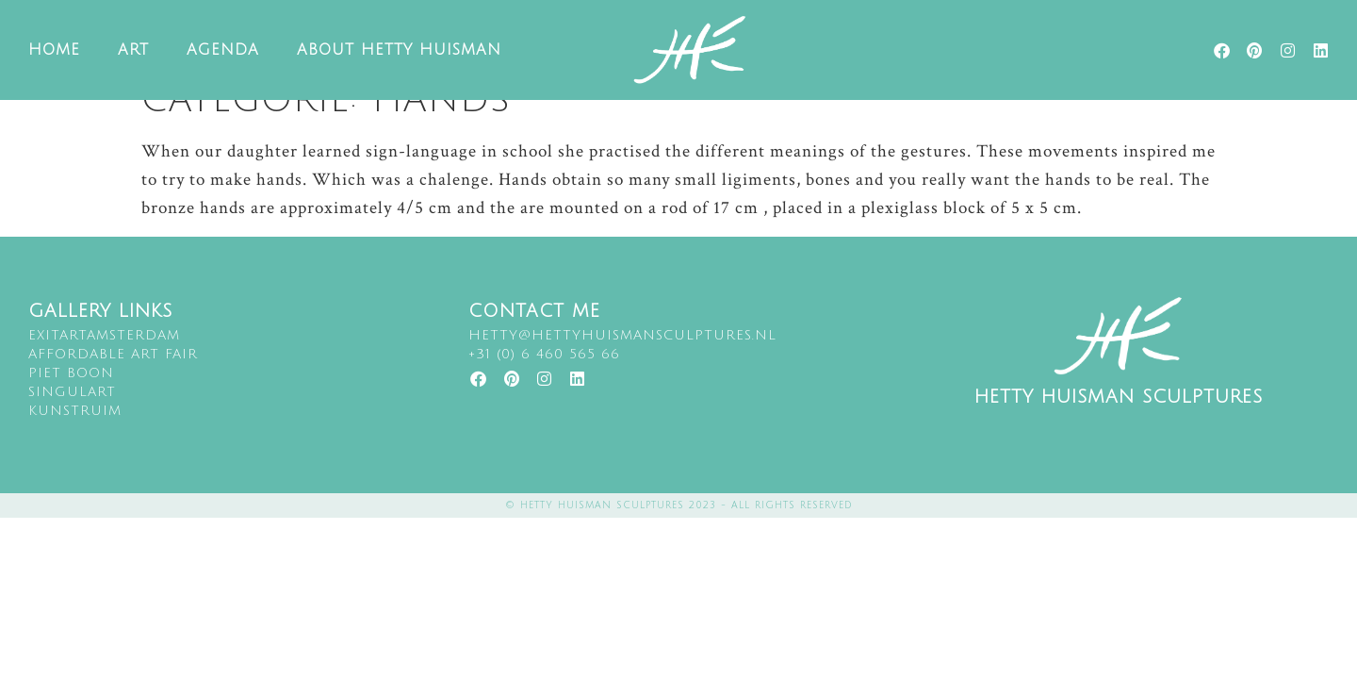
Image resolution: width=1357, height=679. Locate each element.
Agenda (223, 49)
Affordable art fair (113, 382)
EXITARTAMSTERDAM (104, 363)
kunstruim (75, 439)
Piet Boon (71, 401)
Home (54, 49)
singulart (72, 420)
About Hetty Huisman (399, 49)
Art (133, 49)
